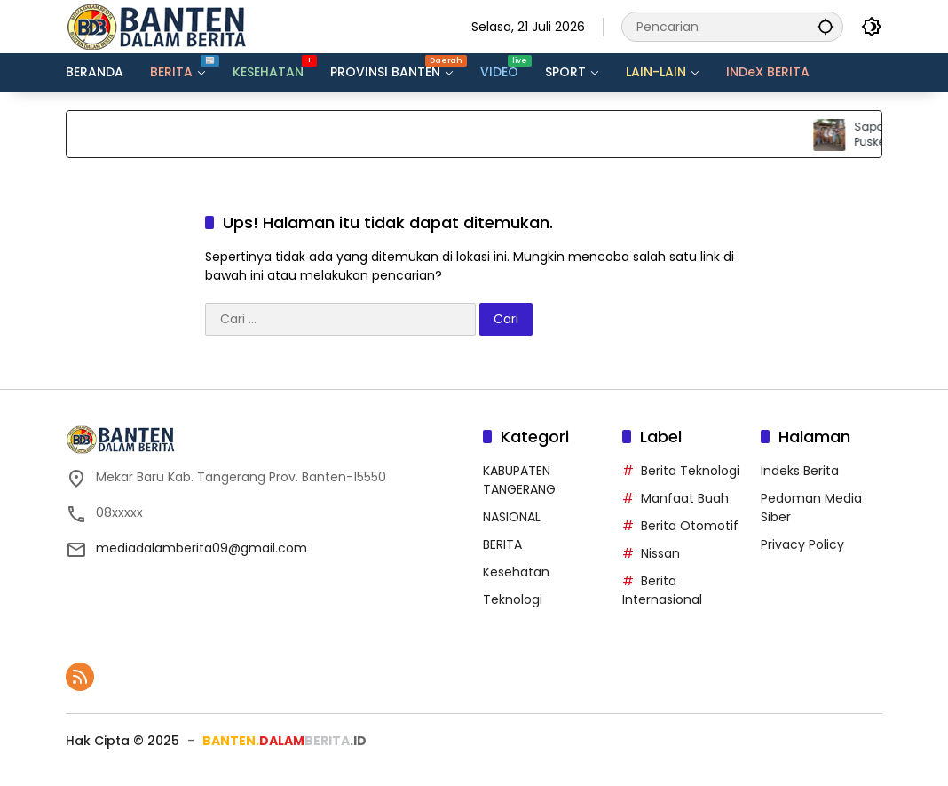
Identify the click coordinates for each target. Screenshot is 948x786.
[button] (825, 26)
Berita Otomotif (690, 526)
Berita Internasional (662, 590)
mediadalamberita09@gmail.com (201, 548)
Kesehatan (516, 572)
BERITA (502, 544)
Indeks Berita (800, 471)
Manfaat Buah (685, 498)
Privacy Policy (802, 544)
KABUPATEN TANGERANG (519, 480)
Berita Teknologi (690, 471)
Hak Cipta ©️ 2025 (122, 741)
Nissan (660, 553)
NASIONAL (512, 517)
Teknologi (512, 599)
